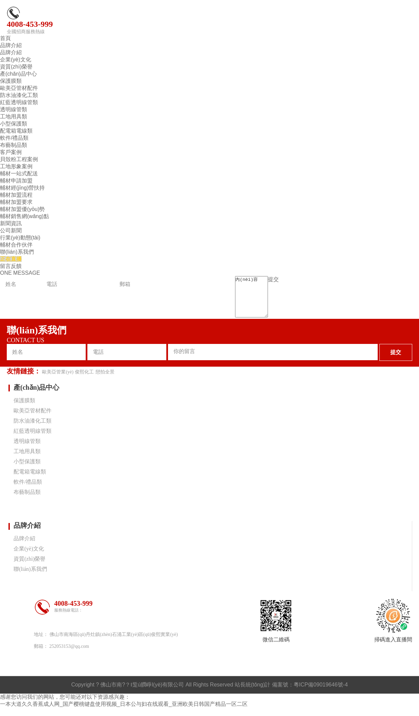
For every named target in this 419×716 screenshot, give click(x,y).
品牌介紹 (11, 45)
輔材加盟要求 (16, 202)
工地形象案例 (16, 166)
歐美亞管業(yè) (58, 380)
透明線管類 (13, 109)
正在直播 (11, 259)
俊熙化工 (84, 380)
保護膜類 (11, 81)
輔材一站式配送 (19, 173)
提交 (276, 279)
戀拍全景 (105, 380)
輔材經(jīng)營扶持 (22, 188)
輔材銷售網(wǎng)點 (24, 216)
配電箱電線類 (16, 131)
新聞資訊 (11, 223)
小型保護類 (13, 124)
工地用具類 (13, 116)
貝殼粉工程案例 (19, 159)
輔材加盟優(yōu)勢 (22, 209)
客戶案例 (11, 152)
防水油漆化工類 (19, 95)
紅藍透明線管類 (19, 102)
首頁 (5, 38)
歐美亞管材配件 (19, 88)
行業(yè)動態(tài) (20, 237)
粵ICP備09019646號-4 (321, 693)
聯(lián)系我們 (17, 252)
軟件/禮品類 (14, 138)
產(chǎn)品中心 (18, 74)
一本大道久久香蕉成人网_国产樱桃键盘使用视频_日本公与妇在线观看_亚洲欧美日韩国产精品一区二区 (124, 712)
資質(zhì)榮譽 (16, 67)
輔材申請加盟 (16, 180)
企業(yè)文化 (15, 59)
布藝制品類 (13, 145)
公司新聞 (11, 230)
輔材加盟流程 (16, 195)
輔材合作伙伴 (16, 245)
